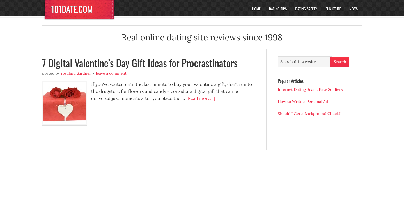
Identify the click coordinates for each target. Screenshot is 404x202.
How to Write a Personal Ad (303, 101)
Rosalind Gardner (76, 73)
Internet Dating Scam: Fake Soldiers (310, 89)
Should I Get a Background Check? (309, 113)
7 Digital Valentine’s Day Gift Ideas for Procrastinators (140, 62)
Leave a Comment (111, 73)
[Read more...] (200, 98)
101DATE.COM (72, 9)
